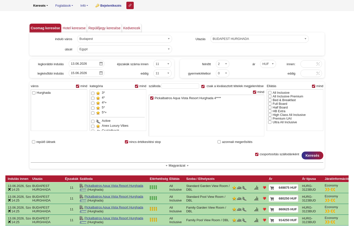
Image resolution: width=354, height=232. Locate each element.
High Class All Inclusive (287, 115)
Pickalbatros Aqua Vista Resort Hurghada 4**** (185, 98)
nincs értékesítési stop (143, 142)
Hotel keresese (74, 28)
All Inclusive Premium (285, 96)
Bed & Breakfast (282, 100)
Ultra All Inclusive (282, 122)
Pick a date (101, 64)
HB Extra (276, 111)
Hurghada (41, 92)
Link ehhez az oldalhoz (130, 5)
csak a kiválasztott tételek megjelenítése (232, 86)
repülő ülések (43, 142)
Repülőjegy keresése (104, 28)
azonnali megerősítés (235, 142)
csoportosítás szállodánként (277, 154)
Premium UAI (280, 118)
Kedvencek (131, 28)
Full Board (277, 104)
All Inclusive (279, 92)
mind (81, 86)
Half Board (278, 107)
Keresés (312, 155)
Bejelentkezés (110, 5)
